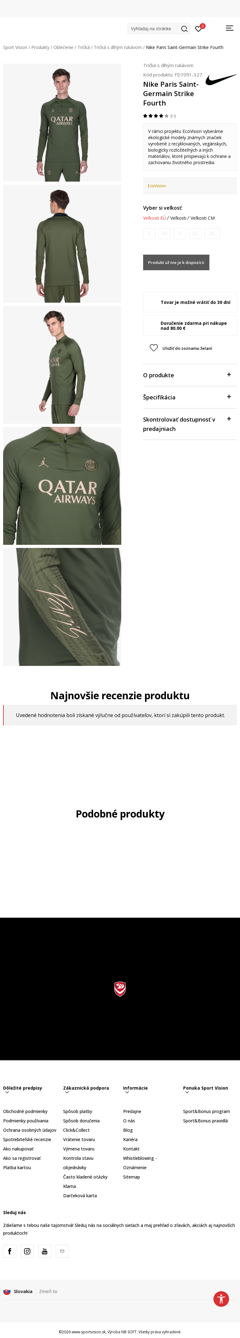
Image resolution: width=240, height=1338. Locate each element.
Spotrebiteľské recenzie (27, 1139)
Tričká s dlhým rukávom (118, 47)
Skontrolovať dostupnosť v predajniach (187, 423)
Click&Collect (76, 1130)
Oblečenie (63, 47)
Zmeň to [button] (48, 1291)
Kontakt (131, 1149)
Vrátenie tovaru (79, 1139)
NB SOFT (129, 1332)
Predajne (132, 1111)
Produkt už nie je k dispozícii (176, 262)
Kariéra (130, 1139)
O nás (129, 1121)
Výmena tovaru (78, 1149)
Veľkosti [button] (178, 218)
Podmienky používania (25, 1121)
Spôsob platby (77, 1111)
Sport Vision (15, 47)
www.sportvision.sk (89, 1332)
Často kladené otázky (85, 1177)
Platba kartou (17, 1167)
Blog (128, 1130)
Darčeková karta (80, 1196)
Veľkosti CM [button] (203, 218)
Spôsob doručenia (81, 1121)
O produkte (187, 374)
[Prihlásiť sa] (198, 28)
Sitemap (131, 1177)
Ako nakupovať (18, 1149)
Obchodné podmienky (25, 1111)
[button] (159, 28)
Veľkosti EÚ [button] (154, 218)
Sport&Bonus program (206, 1111)
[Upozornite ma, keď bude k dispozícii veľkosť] (149, 233)
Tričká (84, 47)
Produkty (40, 47)
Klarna (69, 1186)
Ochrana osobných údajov (29, 1130)
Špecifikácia (187, 397)
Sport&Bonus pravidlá (205, 1121)
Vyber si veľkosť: (162, 208)
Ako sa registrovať (22, 1158)
